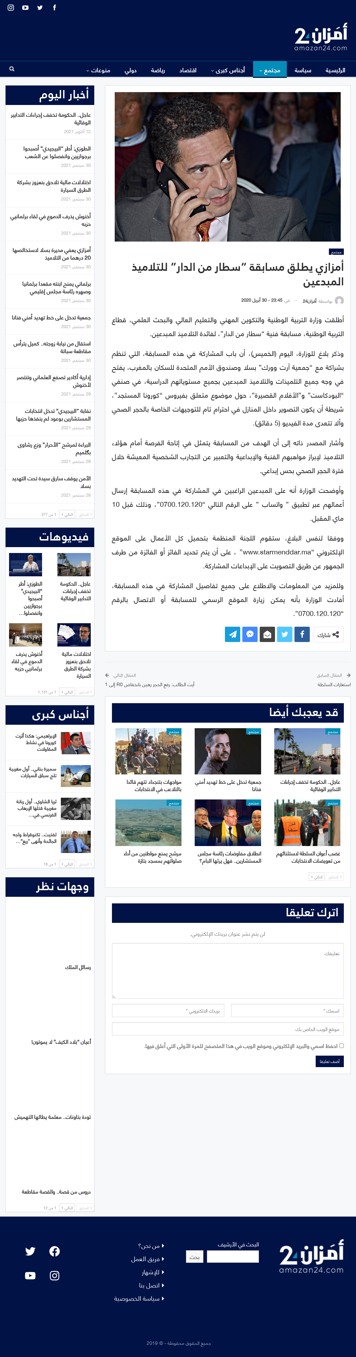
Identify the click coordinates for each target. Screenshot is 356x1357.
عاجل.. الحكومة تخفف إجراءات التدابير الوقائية (51, 118)
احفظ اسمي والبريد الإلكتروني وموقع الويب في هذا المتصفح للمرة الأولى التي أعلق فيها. (241, 1045)
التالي (316, 876)
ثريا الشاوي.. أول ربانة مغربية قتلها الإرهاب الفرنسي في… (36, 808)
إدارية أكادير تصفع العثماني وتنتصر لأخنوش (54, 380)
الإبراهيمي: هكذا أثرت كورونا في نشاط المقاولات (36, 742)
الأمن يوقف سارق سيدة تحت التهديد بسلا (51, 481)
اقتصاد (188, 69)
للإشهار (151, 1271)
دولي (131, 69)
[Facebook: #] (54, 1251)
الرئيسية (336, 69)
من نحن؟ (149, 1245)
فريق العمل (145, 1258)
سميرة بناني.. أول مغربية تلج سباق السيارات (32, 771)
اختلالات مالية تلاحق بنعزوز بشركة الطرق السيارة (54, 185)
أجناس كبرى (230, 69)
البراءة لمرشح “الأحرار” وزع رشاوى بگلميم (54, 448)
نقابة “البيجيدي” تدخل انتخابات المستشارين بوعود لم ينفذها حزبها (53, 414)
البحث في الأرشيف (238, 1244)
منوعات (101, 69)
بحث (195, 1256)
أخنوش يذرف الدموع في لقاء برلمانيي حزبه (50, 219)
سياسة (303, 69)
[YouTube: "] (30, 1275)
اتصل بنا (149, 1284)
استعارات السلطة (334, 684)
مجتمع (272, 69)
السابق (335, 876)
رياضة (158, 69)
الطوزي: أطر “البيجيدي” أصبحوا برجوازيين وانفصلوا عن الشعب (57, 152)
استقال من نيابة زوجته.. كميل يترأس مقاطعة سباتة (52, 347)
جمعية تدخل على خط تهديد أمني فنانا (51, 317)
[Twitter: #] (30, 1251)
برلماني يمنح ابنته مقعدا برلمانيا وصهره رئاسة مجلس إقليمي (56, 287)
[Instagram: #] (54, 1275)
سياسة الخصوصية (137, 1297)
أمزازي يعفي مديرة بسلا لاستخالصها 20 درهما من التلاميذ (52, 253)
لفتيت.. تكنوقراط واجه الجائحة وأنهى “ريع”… (34, 837)
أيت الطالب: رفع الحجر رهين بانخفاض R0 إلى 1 (149, 684)
